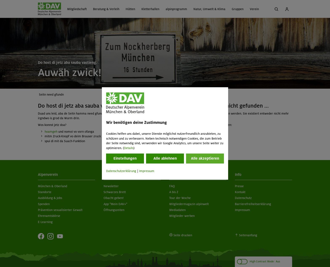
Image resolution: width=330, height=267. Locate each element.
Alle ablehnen (165, 158)
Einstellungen (125, 158)
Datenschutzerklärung (121, 171)
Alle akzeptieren (205, 158)
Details (128, 148)
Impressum (146, 171)
